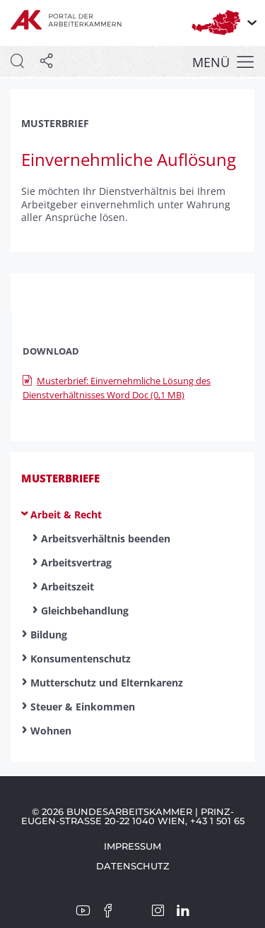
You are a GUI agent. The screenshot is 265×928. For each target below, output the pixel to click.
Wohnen (50, 730)
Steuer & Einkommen (82, 706)
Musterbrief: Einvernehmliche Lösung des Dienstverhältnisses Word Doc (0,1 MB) (117, 388)
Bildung (48, 634)
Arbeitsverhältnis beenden (105, 538)
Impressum (132, 846)
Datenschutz (133, 866)
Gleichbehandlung (85, 610)
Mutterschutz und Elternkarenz (106, 682)
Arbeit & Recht (66, 514)
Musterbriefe (60, 478)
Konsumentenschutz (80, 658)
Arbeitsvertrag (76, 562)
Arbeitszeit (67, 586)
